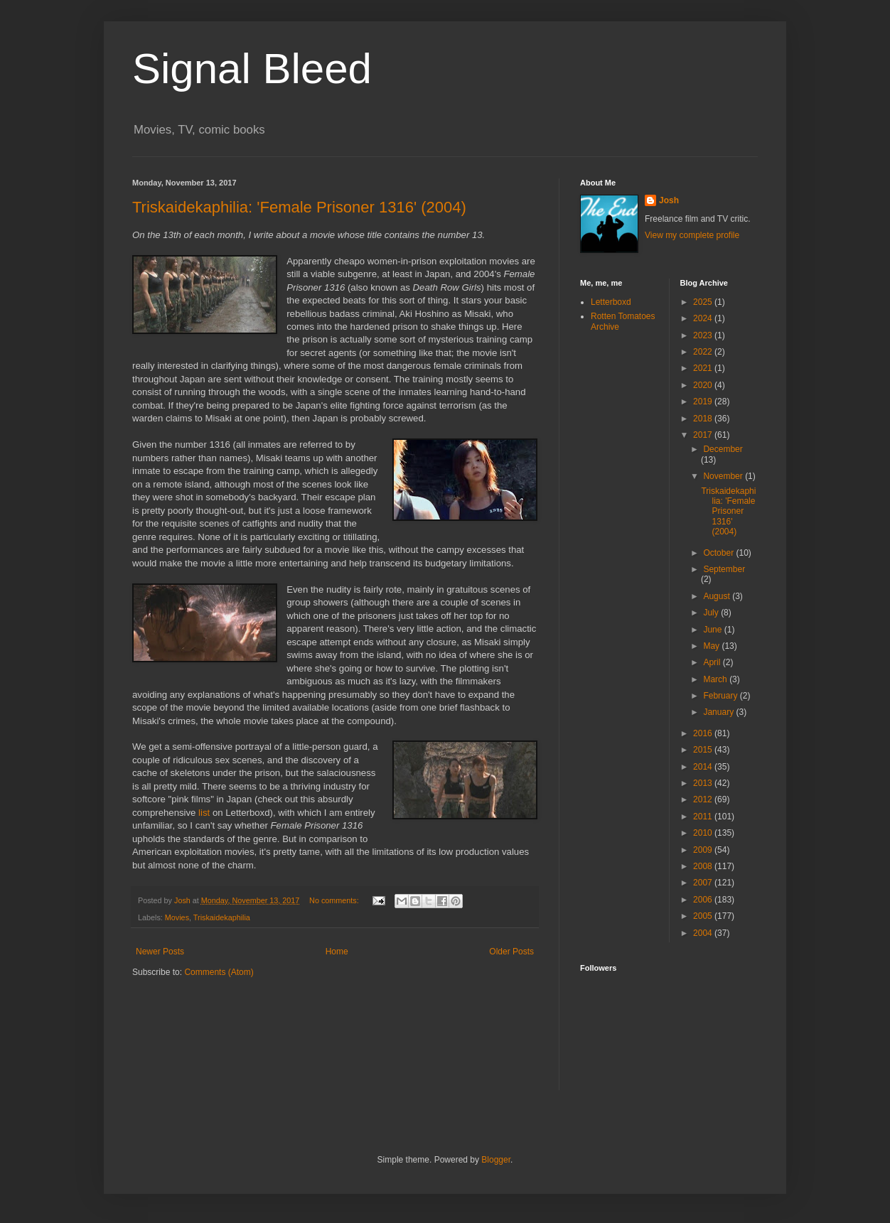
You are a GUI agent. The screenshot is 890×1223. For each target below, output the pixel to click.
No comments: (335, 900)
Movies (177, 917)
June (713, 630)
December (722, 449)
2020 (703, 385)
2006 (703, 900)
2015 (703, 750)
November (724, 476)
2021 (703, 368)
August (717, 596)
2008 (703, 866)
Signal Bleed (252, 68)
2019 (703, 401)
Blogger (495, 1160)
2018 (703, 419)
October (719, 553)
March (716, 679)
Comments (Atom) (218, 972)
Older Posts (511, 952)
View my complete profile (692, 235)
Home (337, 952)
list (204, 812)
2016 (703, 733)
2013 (703, 783)
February (721, 696)
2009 (703, 850)
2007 (703, 883)
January (719, 712)
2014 (703, 767)
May (712, 646)
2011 (703, 816)
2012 (703, 799)
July (712, 613)
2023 (703, 335)
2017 (703, 435)
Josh (669, 200)
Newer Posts (160, 952)
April (712, 662)
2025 (703, 302)
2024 (703, 318)
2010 (703, 833)
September (724, 569)
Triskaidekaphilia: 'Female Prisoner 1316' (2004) (299, 207)
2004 (703, 933)
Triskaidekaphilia (221, 917)
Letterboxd (611, 302)
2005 (703, 916)
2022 (703, 352)
